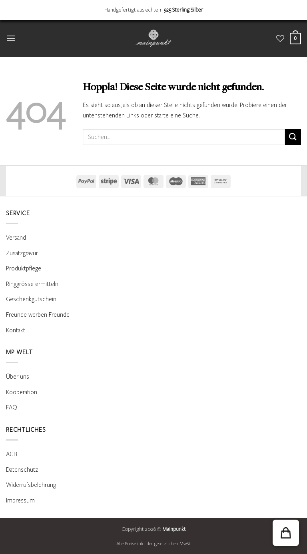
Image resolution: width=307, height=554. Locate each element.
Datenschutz (22, 469)
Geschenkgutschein (31, 299)
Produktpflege (23, 268)
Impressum (20, 500)
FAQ (11, 407)
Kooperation (21, 392)
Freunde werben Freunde (38, 314)
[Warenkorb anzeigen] (295, 39)
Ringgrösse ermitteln (32, 284)
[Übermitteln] (293, 137)
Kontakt (15, 330)
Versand (16, 237)
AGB (11, 454)
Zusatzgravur (22, 253)
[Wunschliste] (280, 38)
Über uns (17, 376)
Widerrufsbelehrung (31, 484)
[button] (11, 38)
